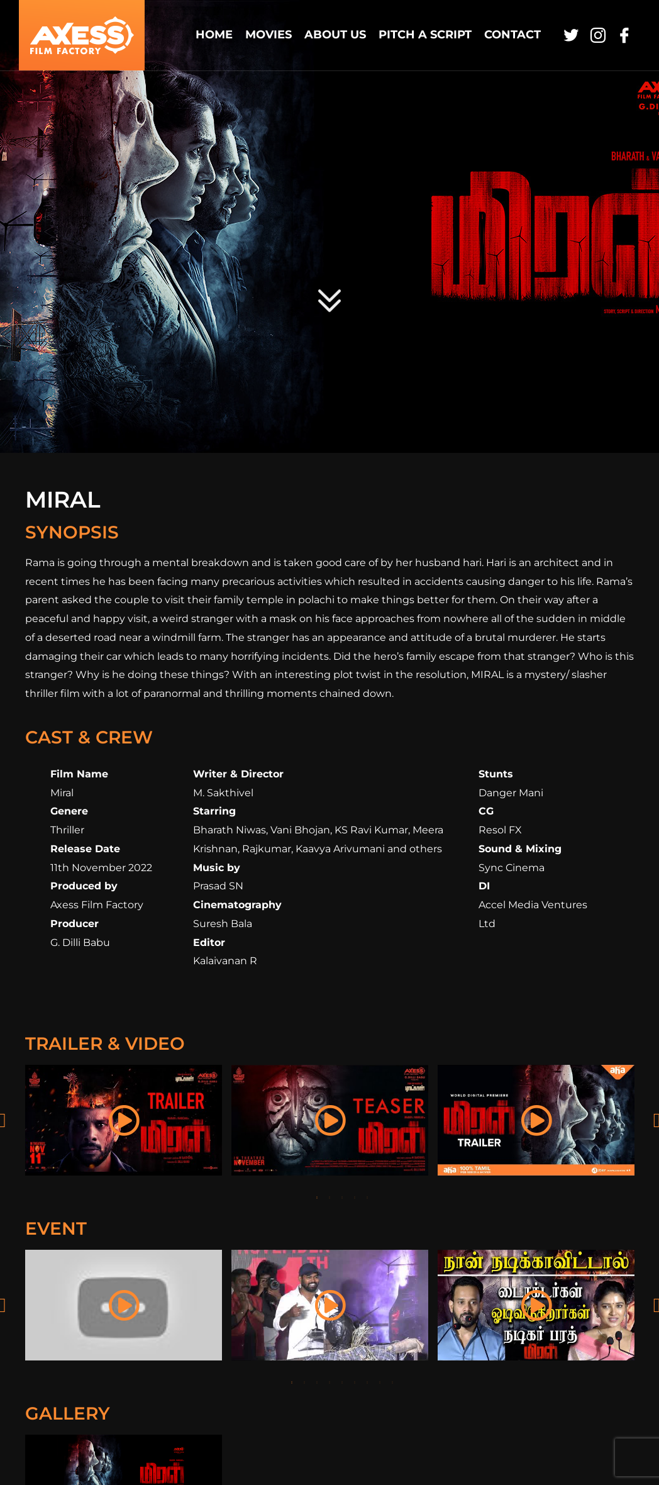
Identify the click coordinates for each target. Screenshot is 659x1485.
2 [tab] (329, 1197)
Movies (268, 35)
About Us (335, 35)
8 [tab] (380, 1382)
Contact (512, 35)
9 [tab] (392, 1382)
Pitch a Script (425, 35)
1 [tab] (317, 1197)
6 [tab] (354, 1382)
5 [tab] (367, 1197)
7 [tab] (367, 1382)
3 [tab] (342, 1197)
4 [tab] (354, 1197)
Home (214, 35)
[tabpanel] (124, 1120)
